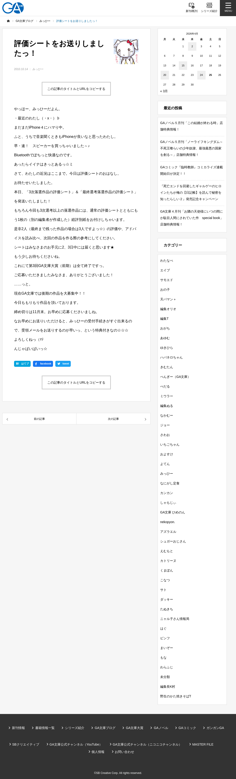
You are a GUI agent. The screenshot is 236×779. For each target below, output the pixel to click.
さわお (165, 435)
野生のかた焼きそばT (175, 696)
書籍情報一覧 (45, 728)
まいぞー (166, 648)
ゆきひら (166, 348)
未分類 (165, 677)
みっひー (38, 69)
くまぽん (166, 570)
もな (163, 657)
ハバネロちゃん (171, 357)
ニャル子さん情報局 (174, 619)
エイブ (165, 270)
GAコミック (187, 728)
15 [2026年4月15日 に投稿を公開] (183, 65)
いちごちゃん (170, 444)
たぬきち (166, 609)
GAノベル (161, 728)
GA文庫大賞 (134, 728)
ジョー (165, 425)
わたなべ (166, 260)
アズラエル (168, 531)
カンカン (166, 493)
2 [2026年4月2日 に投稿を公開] (192, 46)
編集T (164, 318)
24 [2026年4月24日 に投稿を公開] (201, 75)
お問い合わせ (124, 752)
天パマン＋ (168, 299)
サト (163, 590)
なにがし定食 (170, 483)
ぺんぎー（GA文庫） (175, 377)
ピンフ (165, 638)
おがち (165, 328)
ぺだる (165, 386)
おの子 (165, 289)
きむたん (166, 367)
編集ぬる (166, 406)
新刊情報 (18, 728)
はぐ (163, 628)
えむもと (166, 551)
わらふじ (166, 667)
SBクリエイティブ (25, 744)
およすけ (166, 454)
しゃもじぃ (168, 502)
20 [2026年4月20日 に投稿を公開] (164, 75)
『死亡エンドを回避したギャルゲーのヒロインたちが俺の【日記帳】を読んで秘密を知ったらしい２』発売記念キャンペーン (190, 192)
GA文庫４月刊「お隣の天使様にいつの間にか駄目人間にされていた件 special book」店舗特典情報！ (191, 218)
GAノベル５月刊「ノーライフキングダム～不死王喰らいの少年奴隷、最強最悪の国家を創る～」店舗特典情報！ (191, 148)
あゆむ (165, 338)
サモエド (166, 280)
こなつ (165, 580)
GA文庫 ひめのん (172, 512)
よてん (165, 464)
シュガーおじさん (173, 541)
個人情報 (97, 752)
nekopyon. (167, 522)
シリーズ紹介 (74, 728)
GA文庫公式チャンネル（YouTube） (76, 744)
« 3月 (164, 91)
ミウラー (166, 396)
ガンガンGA (215, 728)
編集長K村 (167, 686)
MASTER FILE (202, 744)
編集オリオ (168, 309)
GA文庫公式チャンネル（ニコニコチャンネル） (147, 744)
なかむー (166, 415)
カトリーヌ (168, 561)
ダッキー (166, 599)
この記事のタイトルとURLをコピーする (76, 89)
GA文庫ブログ (105, 728)
